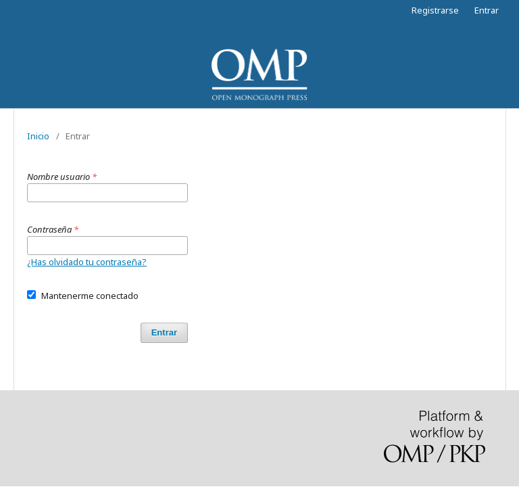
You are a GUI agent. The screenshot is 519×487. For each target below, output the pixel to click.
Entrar (486, 10)
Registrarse (435, 10)
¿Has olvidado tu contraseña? (87, 262)
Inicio (38, 136)
